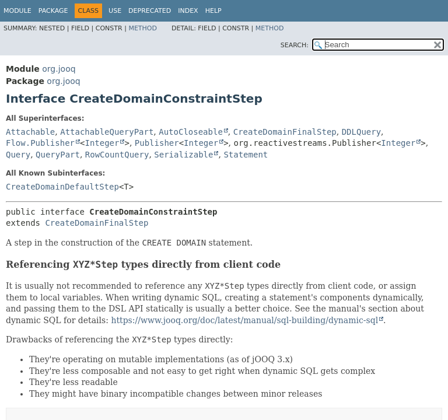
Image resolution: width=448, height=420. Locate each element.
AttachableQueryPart (106, 131)
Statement (245, 154)
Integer (102, 143)
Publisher (157, 143)
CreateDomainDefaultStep (62, 186)
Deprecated (149, 11)
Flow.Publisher (40, 143)
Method (142, 28)
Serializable (183, 154)
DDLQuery (361, 131)
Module (18, 11)
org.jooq (58, 69)
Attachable (30, 131)
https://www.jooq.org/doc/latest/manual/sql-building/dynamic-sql (244, 320)
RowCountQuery (117, 154)
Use (114, 11)
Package (53, 11)
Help (213, 11)
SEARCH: (295, 45)
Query (18, 154)
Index (188, 11)
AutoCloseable (191, 131)
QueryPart (58, 154)
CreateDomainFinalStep (285, 131)
